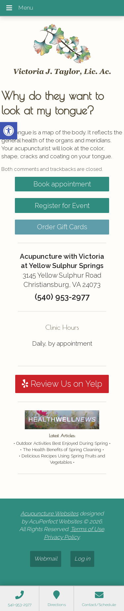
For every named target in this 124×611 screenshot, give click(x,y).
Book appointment (62, 184)
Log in (82, 558)
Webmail (45, 558)
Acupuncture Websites (49, 513)
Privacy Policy (61, 537)
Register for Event (62, 206)
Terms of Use (87, 529)
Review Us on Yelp (62, 384)
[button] (8, 130)
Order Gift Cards (62, 227)
